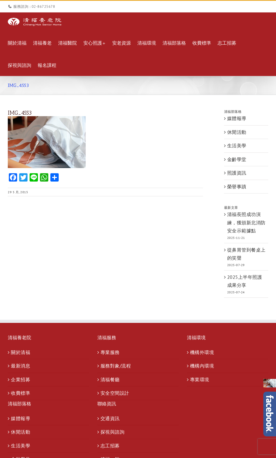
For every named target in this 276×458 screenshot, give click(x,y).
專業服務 (110, 352)
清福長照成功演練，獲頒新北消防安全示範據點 (246, 222)
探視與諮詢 (112, 432)
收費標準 (20, 393)
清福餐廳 (110, 380)
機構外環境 (202, 352)
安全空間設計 (114, 393)
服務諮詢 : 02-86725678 (34, 6)
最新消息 (20, 366)
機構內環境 (202, 366)
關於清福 (20, 352)
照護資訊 (236, 173)
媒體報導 (236, 118)
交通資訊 (110, 418)
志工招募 (110, 446)
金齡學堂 (236, 159)
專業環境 (199, 380)
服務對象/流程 (115, 366)
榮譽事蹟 (236, 187)
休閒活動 (236, 132)
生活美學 (236, 146)
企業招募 (20, 380)
